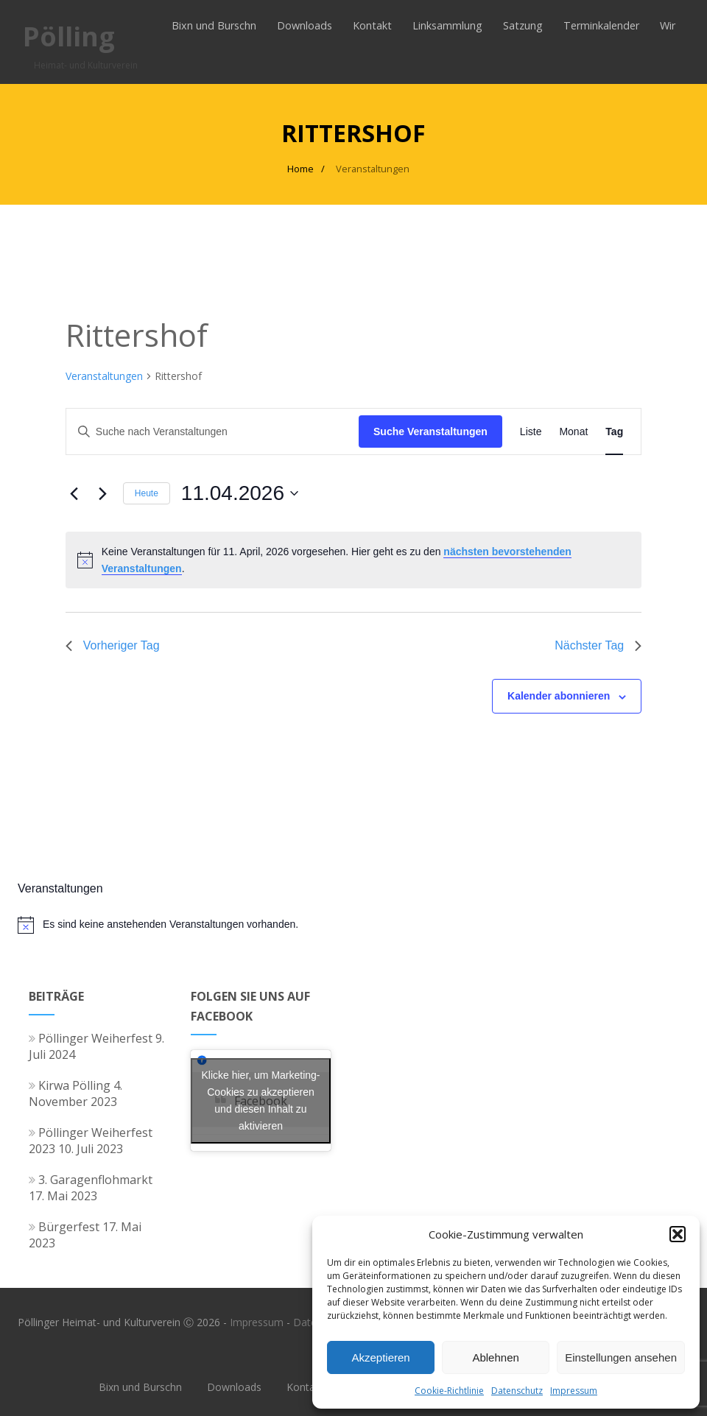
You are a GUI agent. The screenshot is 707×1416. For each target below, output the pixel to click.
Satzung (523, 25)
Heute (146, 493)
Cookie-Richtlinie (449, 1390)
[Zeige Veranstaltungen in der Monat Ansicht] (573, 432)
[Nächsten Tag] (103, 493)
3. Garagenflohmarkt (90, 1180)
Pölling (69, 36)
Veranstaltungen (104, 376)
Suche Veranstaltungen (430, 431)
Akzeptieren (380, 1357)
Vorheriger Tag (113, 645)
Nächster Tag (598, 645)
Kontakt (372, 25)
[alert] (353, 560)
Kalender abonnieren (558, 696)
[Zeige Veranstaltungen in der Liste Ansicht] (531, 432)
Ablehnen (495, 1357)
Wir (667, 25)
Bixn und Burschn (214, 25)
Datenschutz (517, 1390)
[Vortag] (74, 493)
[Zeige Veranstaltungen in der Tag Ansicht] (614, 432)
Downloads (304, 25)
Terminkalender (601, 25)
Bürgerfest (64, 1227)
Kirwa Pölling (69, 1085)
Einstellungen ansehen (621, 1357)
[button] (677, 1234)
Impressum (573, 1390)
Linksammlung (447, 25)
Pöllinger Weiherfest (90, 1038)
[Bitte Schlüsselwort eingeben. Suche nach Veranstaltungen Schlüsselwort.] (212, 432)
